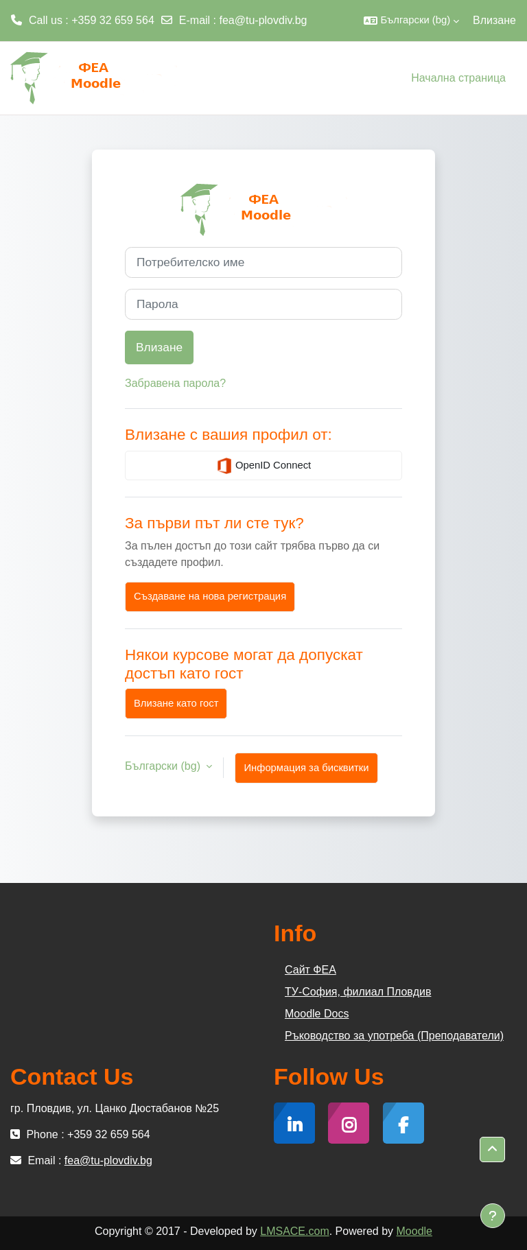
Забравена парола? (175, 383)
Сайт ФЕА (310, 970)
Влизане (494, 20)
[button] (411, 20)
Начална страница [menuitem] (458, 78)
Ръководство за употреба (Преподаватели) (394, 1035)
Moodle (414, 1231)
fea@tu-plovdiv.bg (263, 20)
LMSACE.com (294, 1231)
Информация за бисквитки (306, 767)
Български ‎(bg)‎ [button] (164, 766)
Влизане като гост (176, 703)
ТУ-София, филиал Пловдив (358, 992)
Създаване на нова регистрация (210, 596)
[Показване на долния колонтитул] (492, 1215)
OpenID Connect (263, 466)
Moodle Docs (317, 1013)
